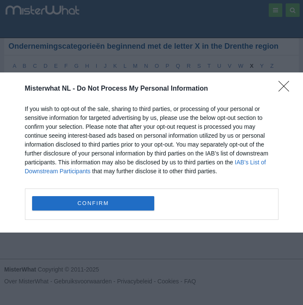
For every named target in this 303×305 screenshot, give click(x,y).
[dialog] (151, 152)
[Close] (286, 89)
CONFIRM (93, 203)
